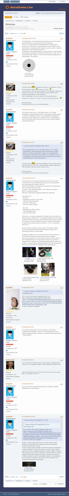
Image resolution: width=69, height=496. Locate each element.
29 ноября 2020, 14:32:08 (28, 287)
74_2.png (28, 73)
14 (20, 33)
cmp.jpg (27, 258)
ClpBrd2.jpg (27, 467)
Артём (10, 38)
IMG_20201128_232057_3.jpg (30, 277)
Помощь (49, 494)
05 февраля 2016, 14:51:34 (29, 38)
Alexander (11, 360)
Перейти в (35, 484)
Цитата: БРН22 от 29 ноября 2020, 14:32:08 (36, 420)
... (18, 33)
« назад (55, 28)
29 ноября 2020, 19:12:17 (28, 383)
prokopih (11, 83)
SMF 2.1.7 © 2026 (7, 494)
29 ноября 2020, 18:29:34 (28, 359)
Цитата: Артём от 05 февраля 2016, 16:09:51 (36, 146)
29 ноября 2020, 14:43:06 (28, 327)
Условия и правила (56, 494)
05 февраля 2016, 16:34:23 (28, 142)
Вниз (6, 33)
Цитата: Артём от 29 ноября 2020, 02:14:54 (36, 291)
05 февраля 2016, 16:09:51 (28, 109)
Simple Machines (15, 494)
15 (22, 33)
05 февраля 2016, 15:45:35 (28, 83)
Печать (62, 33)
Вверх (6, 476)
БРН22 (10, 287)
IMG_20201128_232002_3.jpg (45, 258)
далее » (61, 28)
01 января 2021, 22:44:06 (29, 416)
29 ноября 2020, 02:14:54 (29, 178)
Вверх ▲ (64, 494)
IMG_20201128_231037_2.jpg (48, 277)
